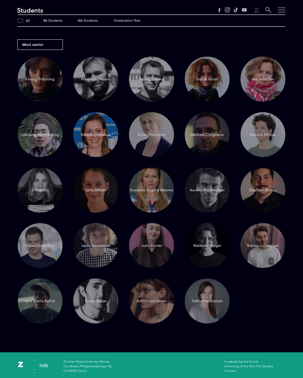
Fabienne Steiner (207, 301)
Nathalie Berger (207, 245)
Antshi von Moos (151, 301)
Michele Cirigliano (207, 134)
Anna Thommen (151, 134)
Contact (230, 370)
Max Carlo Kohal (40, 301)
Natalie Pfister (263, 134)
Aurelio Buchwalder (207, 190)
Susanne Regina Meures (151, 190)
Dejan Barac (96, 301)
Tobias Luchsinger (263, 245)
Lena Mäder (95, 190)
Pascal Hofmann (96, 79)
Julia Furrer (151, 245)
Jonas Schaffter (39, 245)
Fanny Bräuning (40, 79)
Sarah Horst (207, 79)
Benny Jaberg (151, 79)
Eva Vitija (40, 190)
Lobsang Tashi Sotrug (40, 134)
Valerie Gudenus (96, 134)
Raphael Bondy (263, 190)
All (28, 20)
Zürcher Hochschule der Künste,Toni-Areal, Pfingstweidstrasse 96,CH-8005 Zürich (87, 366)
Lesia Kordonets (95, 245)
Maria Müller (263, 79)
